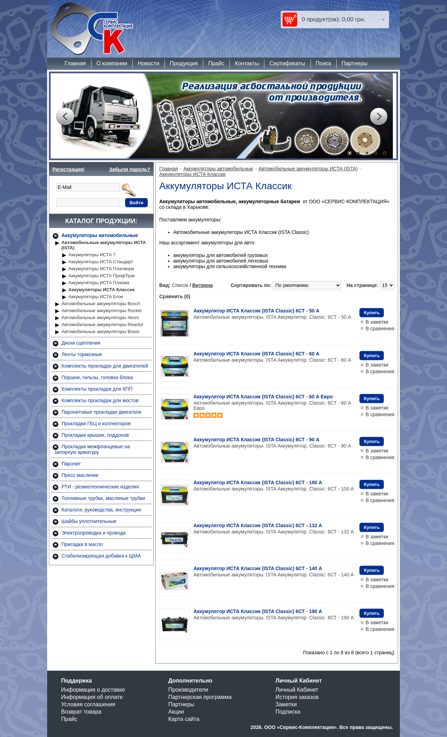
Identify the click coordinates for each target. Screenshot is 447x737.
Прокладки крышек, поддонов (95, 435)
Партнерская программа (200, 697)
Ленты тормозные (81, 354)
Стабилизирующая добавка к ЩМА (101, 556)
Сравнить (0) (174, 296)
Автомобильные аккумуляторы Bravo (100, 331)
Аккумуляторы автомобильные (99, 235)
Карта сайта (183, 719)
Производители (188, 690)
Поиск (323, 63)
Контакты (247, 63)
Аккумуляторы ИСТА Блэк (95, 296)
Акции (176, 712)
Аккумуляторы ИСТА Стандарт (100, 261)
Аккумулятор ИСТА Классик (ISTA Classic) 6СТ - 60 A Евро (263, 396)
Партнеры (354, 63)
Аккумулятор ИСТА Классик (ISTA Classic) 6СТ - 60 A (256, 353)
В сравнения (380, 328)
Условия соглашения (88, 704)
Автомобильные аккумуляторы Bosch (100, 303)
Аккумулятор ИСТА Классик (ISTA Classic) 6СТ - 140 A (257, 568)
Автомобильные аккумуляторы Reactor (102, 324)
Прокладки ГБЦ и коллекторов (96, 423)
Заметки (286, 704)
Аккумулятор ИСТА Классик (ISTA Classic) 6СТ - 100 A (257, 482)
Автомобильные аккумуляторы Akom (100, 317)
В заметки (377, 322)
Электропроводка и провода (93, 533)
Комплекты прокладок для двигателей (104, 366)
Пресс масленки (79, 475)
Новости (148, 63)
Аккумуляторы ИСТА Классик (101, 289)
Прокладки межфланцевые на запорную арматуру (92, 449)
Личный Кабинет (297, 690)
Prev (65, 117)
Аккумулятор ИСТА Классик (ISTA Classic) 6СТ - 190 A (257, 611)
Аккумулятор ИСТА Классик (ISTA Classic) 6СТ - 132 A (257, 525)
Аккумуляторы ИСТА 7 (92, 254)
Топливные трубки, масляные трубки (103, 498)
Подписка (288, 712)
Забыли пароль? (129, 169)
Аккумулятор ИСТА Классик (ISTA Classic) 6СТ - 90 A (256, 439)
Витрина (202, 285)
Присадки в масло (82, 544)
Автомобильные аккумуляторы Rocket (101, 310)
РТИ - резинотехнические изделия (100, 486)
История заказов (297, 697)
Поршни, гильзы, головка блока (97, 377)
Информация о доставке (93, 690)
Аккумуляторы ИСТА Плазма (98, 282)
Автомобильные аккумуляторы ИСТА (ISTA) (103, 245)
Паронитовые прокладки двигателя (101, 412)
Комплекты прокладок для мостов (100, 400)
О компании (111, 63)
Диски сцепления (80, 343)
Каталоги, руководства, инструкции (101, 510)
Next (378, 117)
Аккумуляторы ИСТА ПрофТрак (101, 275)
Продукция (184, 63)
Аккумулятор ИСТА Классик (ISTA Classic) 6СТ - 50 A (256, 311)
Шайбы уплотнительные (88, 521)
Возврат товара (81, 712)
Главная (75, 63)
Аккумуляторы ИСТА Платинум (101, 268)
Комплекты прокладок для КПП (96, 389)
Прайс (216, 63)
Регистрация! (68, 169)
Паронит (71, 463)
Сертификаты (287, 63)
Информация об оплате (92, 697)
